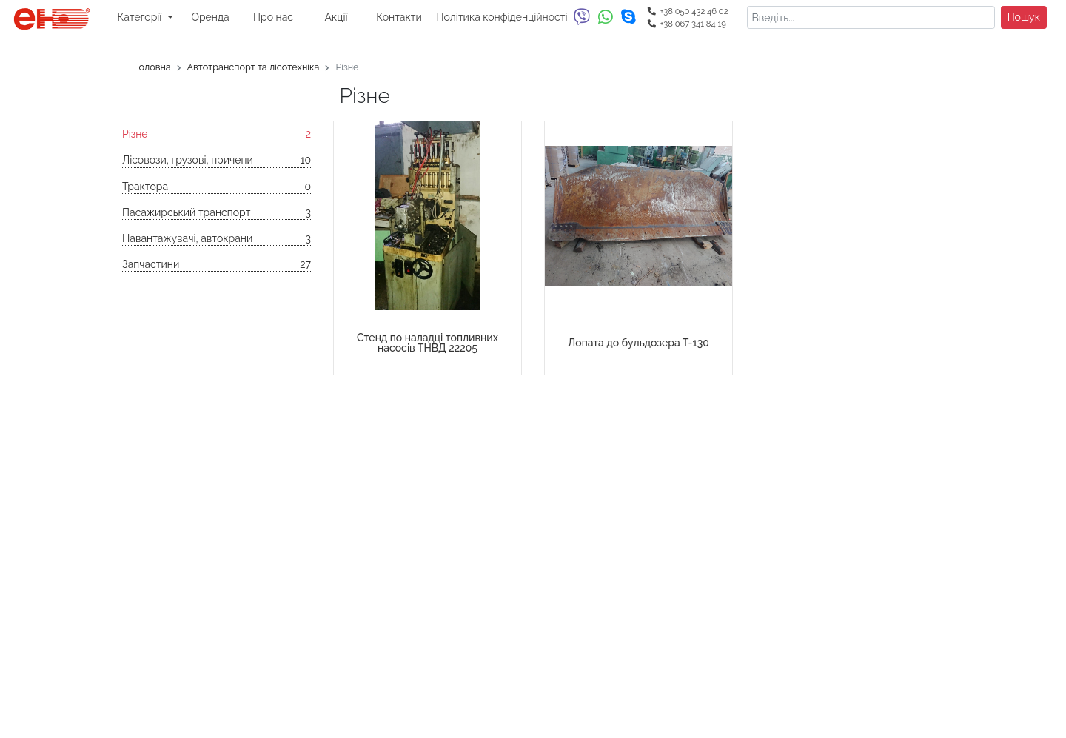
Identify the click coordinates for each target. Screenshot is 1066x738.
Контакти (398, 17)
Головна (152, 67)
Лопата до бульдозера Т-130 (638, 343)
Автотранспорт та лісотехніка (253, 67)
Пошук (1024, 17)
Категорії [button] (140, 17)
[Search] (870, 17)
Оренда (210, 17)
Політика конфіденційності (502, 17)
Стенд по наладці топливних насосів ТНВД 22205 (427, 342)
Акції (336, 17)
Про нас (273, 17)
